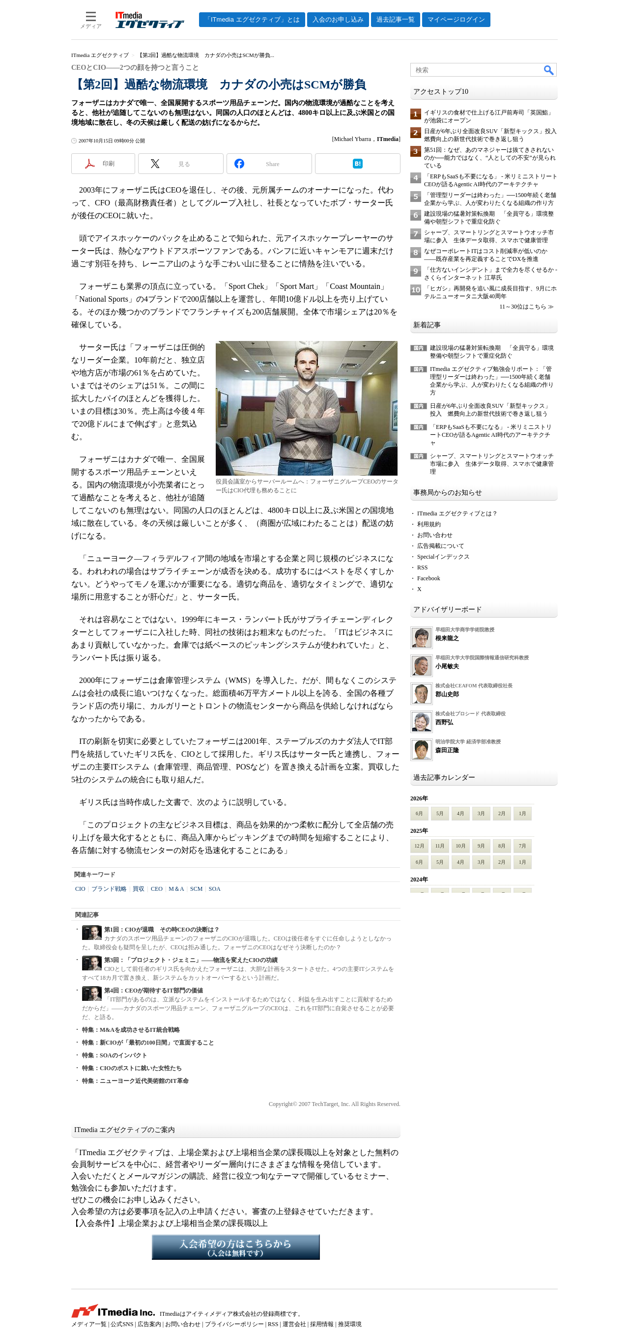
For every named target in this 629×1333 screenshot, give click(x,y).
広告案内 (149, 1324)
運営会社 (294, 1324)
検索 (549, 70)
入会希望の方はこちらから (236, 1247)
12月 (420, 846)
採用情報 (322, 1324)
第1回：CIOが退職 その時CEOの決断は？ (162, 929)
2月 (502, 813)
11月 (440, 846)
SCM (196, 888)
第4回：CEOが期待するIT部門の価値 (153, 990)
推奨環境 (350, 1324)
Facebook (428, 578)
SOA (215, 888)
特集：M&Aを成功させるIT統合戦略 (131, 1029)
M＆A (176, 888)
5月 (440, 813)
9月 (481, 846)
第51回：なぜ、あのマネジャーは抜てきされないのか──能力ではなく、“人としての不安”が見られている (490, 157)
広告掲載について (440, 545)
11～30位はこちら (522, 306)
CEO (157, 888)
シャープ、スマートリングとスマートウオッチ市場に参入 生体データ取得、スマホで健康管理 (492, 464)
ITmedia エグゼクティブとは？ (457, 513)
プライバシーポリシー (234, 1324)
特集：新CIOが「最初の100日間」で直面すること (148, 1042)
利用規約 (429, 524)
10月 (461, 846)
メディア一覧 (89, 1324)
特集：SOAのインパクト (114, 1055)
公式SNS (122, 1324)
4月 (460, 813)
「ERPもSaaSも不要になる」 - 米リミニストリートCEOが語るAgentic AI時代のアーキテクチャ (491, 435)
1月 (522, 813)
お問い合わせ (435, 535)
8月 (502, 846)
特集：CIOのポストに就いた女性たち (132, 1068)
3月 (481, 813)
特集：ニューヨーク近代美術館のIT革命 (135, 1081)
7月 (522, 846)
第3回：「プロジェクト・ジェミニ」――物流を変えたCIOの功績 (191, 960)
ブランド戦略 (109, 888)
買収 (138, 888)
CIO (80, 888)
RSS (422, 567)
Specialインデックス (443, 556)
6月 (419, 813)
